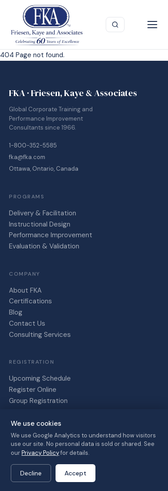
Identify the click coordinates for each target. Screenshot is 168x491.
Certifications (30, 301)
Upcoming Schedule (40, 378)
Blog (15, 312)
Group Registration (38, 400)
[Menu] (152, 24)
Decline (31, 473)
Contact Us (27, 323)
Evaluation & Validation (44, 246)
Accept (75, 473)
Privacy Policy (40, 453)
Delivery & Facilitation (42, 213)
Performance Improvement (50, 235)
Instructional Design (39, 224)
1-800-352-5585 (33, 145)
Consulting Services (40, 334)
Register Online (32, 389)
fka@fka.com (27, 157)
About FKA (25, 290)
